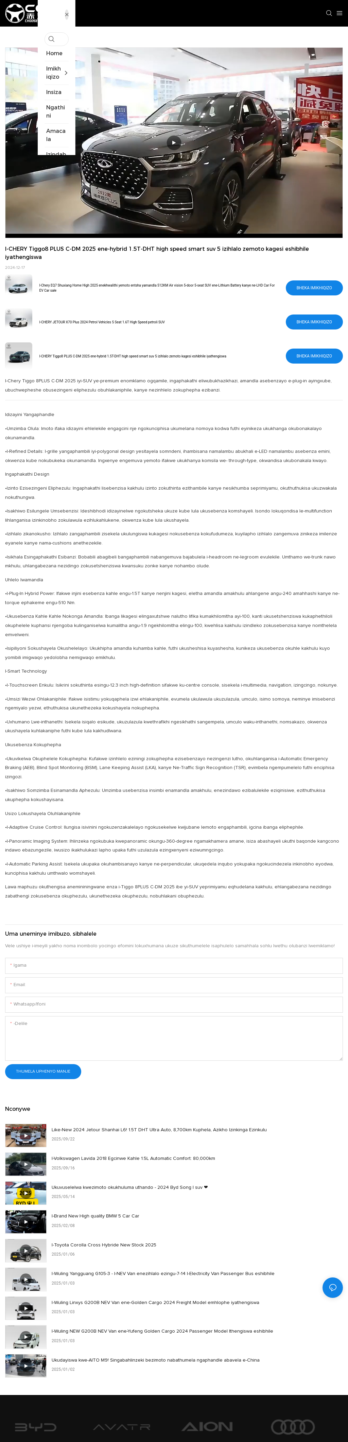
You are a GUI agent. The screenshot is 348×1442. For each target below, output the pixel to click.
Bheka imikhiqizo (314, 288)
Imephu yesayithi (211, 1424)
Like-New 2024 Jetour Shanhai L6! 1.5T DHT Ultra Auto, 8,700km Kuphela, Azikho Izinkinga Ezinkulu (112, 1134)
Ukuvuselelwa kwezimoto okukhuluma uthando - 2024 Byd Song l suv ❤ (110, 1167)
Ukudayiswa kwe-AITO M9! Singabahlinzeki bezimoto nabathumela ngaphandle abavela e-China (109, 1265)
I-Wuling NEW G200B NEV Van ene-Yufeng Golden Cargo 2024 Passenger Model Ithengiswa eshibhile (276, 1233)
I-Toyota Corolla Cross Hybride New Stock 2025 (104, 1195)
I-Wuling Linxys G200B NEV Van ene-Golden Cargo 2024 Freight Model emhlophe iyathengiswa (107, 1233)
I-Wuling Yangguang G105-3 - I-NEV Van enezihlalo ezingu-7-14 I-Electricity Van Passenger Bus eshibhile (277, 1200)
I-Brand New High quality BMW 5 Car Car (264, 1162)
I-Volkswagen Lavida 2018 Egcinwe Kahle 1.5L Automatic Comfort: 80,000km (281, 1134)
